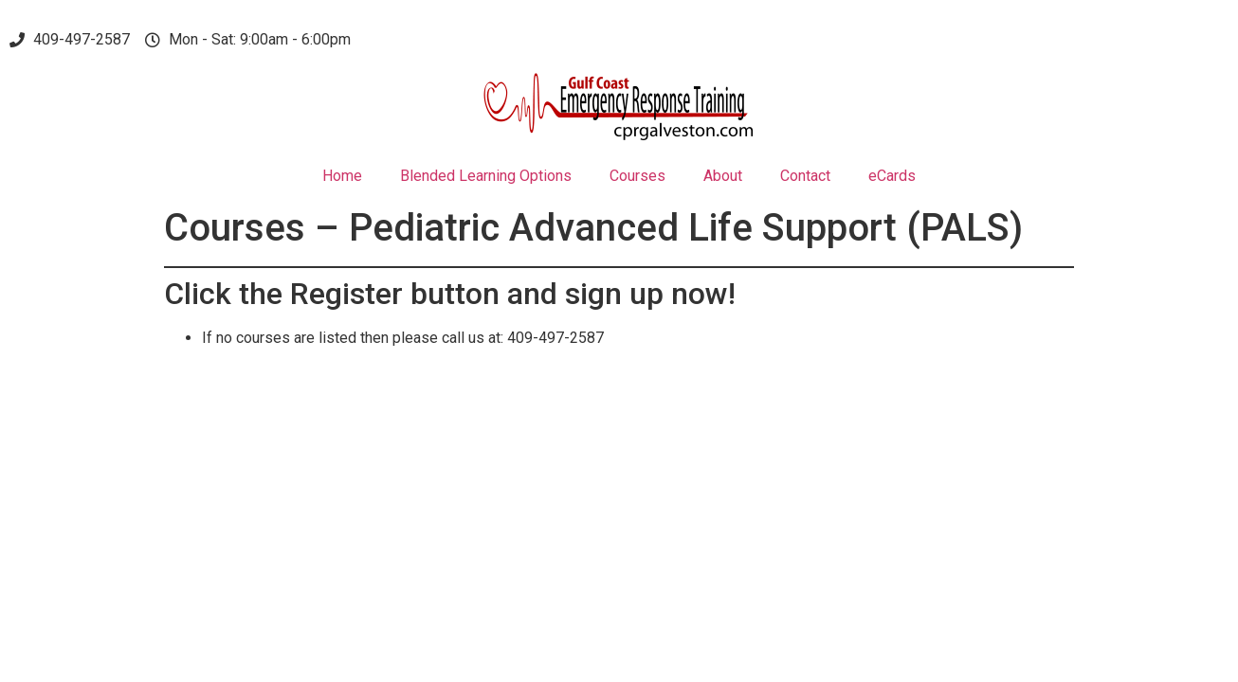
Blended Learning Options (486, 176)
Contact (805, 176)
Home (342, 176)
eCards (892, 176)
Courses (637, 176)
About (722, 176)
